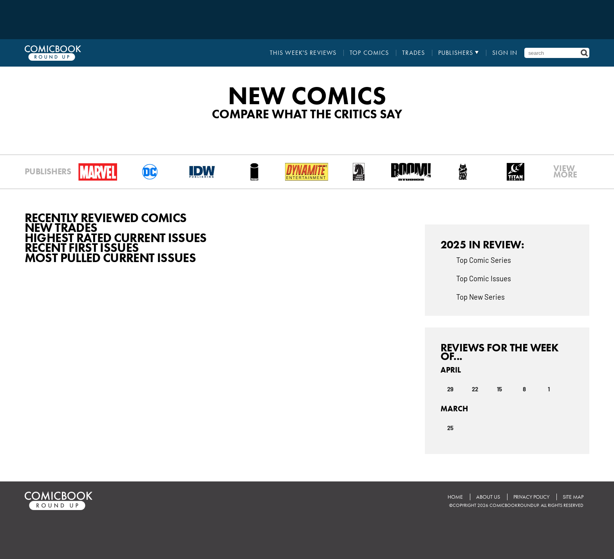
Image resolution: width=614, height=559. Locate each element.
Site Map (573, 497)
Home (455, 497)
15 (499, 389)
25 (450, 427)
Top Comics (369, 53)
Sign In (504, 53)
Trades (413, 53)
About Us (488, 497)
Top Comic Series (483, 259)
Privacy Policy (531, 497)
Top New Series (480, 296)
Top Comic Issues (483, 278)
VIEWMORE (565, 171)
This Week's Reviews (303, 53)
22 (475, 389)
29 (450, 389)
